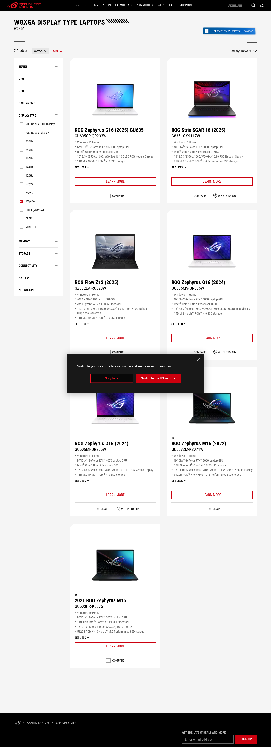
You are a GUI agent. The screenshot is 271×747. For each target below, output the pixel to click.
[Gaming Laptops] (38, 722)
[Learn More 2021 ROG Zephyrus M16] (115, 646)
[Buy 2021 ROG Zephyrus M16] (115, 565)
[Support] (185, 5)
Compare (118, 195)
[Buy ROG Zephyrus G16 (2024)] (212, 252)
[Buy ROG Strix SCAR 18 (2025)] (212, 99)
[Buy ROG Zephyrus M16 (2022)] (212, 408)
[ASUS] (235, 5)
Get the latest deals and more (204, 732)
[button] (82, 5)
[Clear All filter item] (58, 50)
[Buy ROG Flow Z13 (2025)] (115, 252)
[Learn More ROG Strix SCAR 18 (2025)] (212, 181)
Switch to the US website (158, 378)
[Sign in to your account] (262, 5)
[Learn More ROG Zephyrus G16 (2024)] (212, 338)
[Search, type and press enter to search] (253, 5)
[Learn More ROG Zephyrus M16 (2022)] (212, 495)
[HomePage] (17, 723)
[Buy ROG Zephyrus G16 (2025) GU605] (115, 99)
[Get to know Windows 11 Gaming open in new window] (229, 31)
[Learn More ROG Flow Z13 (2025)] (115, 338)
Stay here (111, 378)
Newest (246, 51)
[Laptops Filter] (66, 722)
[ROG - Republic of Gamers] (23, 5)
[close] (198, 359)
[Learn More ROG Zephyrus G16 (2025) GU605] (115, 181)
